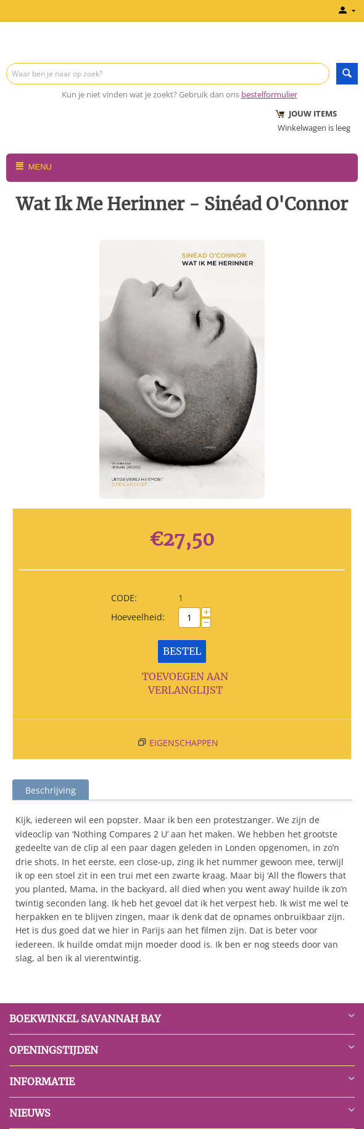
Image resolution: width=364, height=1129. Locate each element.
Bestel (182, 651)
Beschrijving (50, 790)
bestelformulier (269, 94)
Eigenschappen (183, 743)
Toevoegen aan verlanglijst (185, 683)
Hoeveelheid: (138, 617)
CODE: (124, 598)
